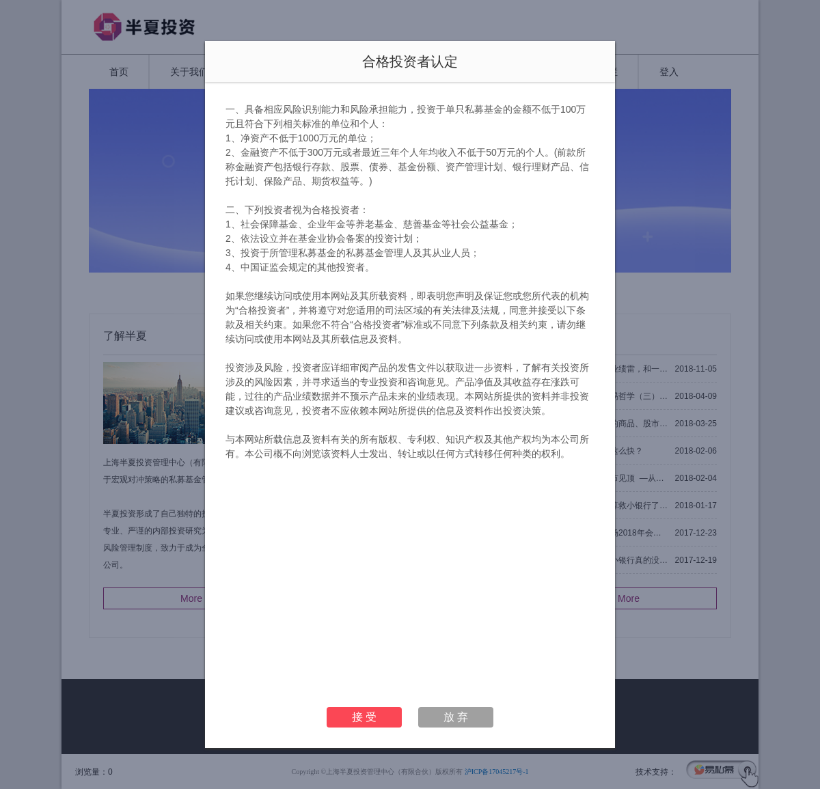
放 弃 (455, 717)
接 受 (364, 717)
